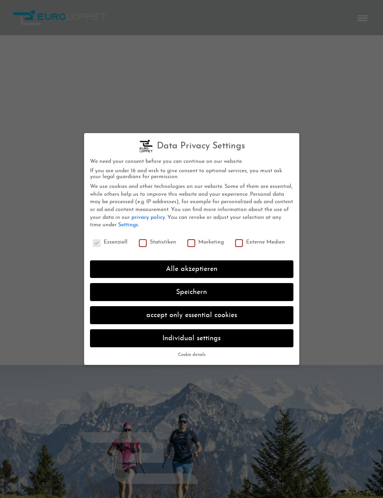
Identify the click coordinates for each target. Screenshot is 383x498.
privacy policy (148, 216)
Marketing (205, 241)
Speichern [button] (191, 291)
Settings (128, 224)
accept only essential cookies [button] (191, 314)
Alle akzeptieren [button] (192, 268)
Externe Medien (260, 241)
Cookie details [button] (191, 354)
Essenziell (110, 241)
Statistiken (157, 241)
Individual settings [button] (191, 337)
